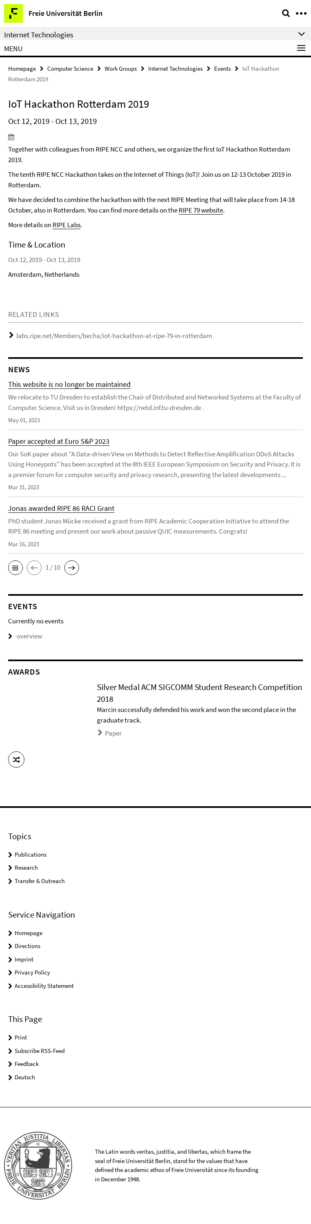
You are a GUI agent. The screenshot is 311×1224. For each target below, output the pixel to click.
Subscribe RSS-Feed (40, 1051)
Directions (27, 946)
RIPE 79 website (201, 210)
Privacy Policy (32, 972)
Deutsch (25, 1077)
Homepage (22, 68)
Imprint (24, 959)
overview (25, 636)
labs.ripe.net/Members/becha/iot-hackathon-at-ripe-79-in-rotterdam (114, 335)
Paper (113, 733)
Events (222, 68)
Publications (30, 854)
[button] (15, 568)
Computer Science (70, 68)
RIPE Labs (67, 224)
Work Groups (121, 68)
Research (26, 867)
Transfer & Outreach (40, 881)
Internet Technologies (175, 68)
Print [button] (21, 1037)
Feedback (27, 1064)
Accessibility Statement (44, 986)
